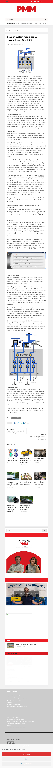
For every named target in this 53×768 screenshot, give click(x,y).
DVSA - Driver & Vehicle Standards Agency (16, 727)
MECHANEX (9, 702)
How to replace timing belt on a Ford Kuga (25, 507)
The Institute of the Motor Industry (14, 700)
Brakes (13, 417)
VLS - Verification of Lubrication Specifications (17, 706)
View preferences (26, 764)
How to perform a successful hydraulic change (16, 431)
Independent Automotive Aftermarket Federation (17, 699)
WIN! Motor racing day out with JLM (26, 644)
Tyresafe (9, 725)
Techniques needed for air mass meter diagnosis (11, 508)
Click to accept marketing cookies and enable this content (26, 594)
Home (8, 30)
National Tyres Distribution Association (15, 719)
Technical (15, 30)
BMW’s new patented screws (12, 459)
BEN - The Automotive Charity (13, 695)
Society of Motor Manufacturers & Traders (16, 723)
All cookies (26, 754)
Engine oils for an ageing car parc (26, 483)
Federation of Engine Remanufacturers (15, 697)
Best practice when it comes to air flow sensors (34, 23)
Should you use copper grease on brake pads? (25, 460)
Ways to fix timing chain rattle (39, 459)
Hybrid (18, 417)
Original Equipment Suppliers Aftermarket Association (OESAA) (20, 721)
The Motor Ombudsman (12, 729)
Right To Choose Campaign (12, 717)
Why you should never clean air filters (39, 484)
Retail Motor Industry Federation (14, 704)
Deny (26, 759)
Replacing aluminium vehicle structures (12, 484)
